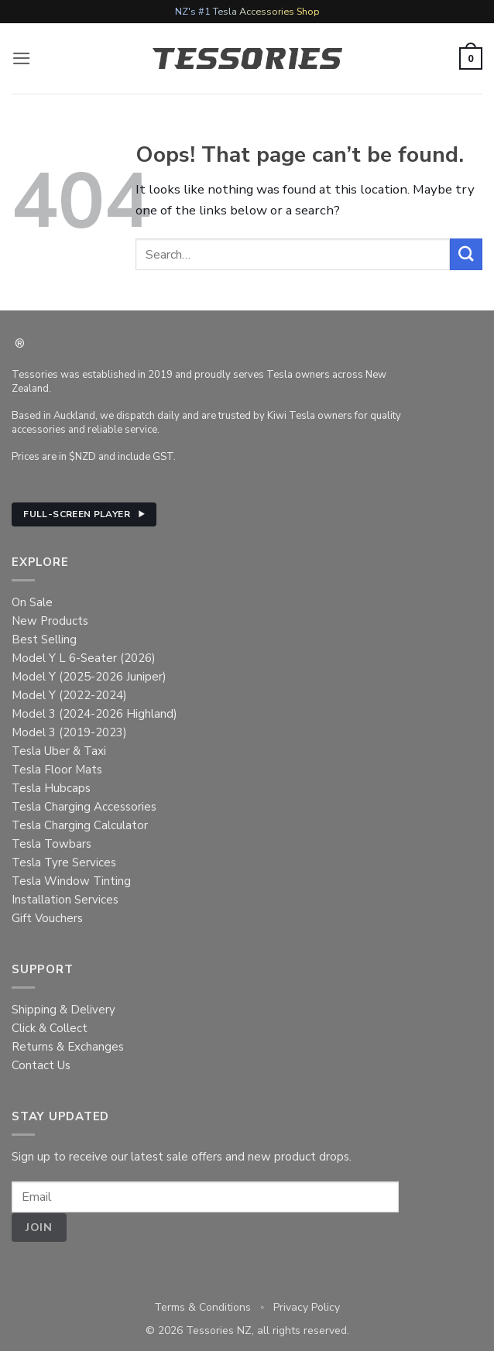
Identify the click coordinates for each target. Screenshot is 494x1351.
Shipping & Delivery (63, 1009)
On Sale (32, 602)
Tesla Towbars (51, 844)
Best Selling (44, 639)
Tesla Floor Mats (57, 769)
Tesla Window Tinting (71, 881)
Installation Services (65, 899)
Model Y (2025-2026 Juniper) (89, 676)
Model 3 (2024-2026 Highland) (94, 714)
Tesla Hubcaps (51, 788)
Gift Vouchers (47, 918)
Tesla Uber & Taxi (59, 751)
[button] (22, 58)
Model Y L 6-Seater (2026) (84, 658)
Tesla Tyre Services (64, 862)
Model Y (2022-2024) (69, 695)
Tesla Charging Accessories (84, 806)
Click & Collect (49, 1028)
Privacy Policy (306, 1307)
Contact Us (41, 1065)
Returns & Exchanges (68, 1046)
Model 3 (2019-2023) (69, 732)
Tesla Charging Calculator (80, 825)
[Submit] (466, 254)
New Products (50, 621)
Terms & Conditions (202, 1307)
